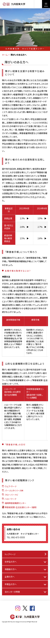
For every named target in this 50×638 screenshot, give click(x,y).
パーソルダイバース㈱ (12, 490)
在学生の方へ (11, 561)
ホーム (5, 54)
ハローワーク (9, 498)
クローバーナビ (10, 494)
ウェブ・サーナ (9, 486)
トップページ (10, 554)
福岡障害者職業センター (14, 503)
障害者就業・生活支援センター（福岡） (19, 507)
